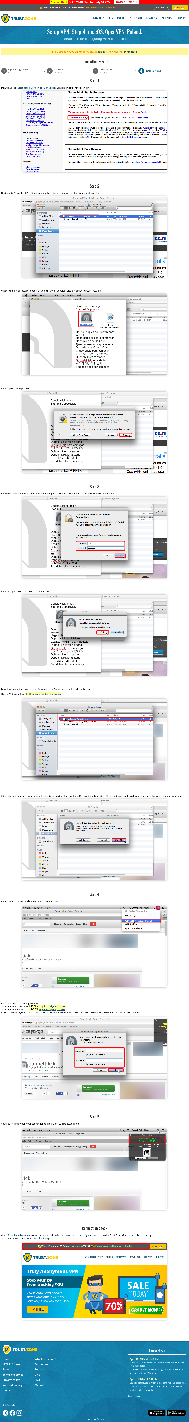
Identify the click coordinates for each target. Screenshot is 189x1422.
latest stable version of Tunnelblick (36, 87)
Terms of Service (13, 1374)
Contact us (41, 1364)
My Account (179, 8)
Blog (37, 1374)
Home (6, 1359)
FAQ (37, 1380)
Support (181, 18)
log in (101, 51)
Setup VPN (136, 18)
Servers (167, 18)
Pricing (121, 18)
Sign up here (129, 51)
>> (126, 2)
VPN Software (11, 1364)
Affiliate (7, 1390)
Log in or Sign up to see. (47, 693)
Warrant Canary (12, 1385)
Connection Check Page (37, 1238)
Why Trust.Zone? (103, 18)
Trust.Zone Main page (20, 1235)
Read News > (135, 1396)
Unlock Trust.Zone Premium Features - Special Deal (158, 1382)
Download (152, 18)
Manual (39, 1385)
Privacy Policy (11, 1380)
